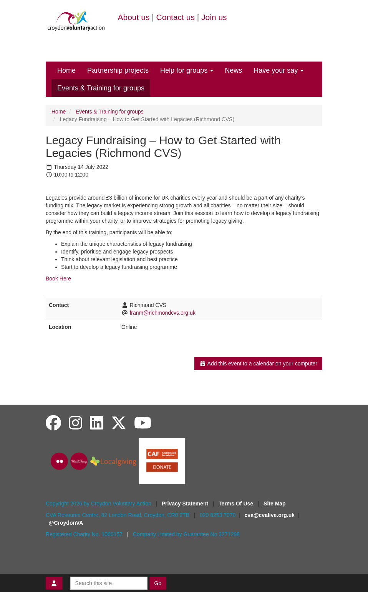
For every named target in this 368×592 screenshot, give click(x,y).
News (233, 70)
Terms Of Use (237, 503)
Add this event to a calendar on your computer (258, 363)
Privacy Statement (186, 503)
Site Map (275, 503)
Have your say (278, 70)
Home (66, 70)
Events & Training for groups (100, 88)
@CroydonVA (66, 523)
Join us (214, 17)
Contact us (175, 17)
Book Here (58, 278)
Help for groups (186, 70)
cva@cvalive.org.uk (270, 515)
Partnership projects (118, 70)
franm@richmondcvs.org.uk (162, 313)
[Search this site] (109, 583)
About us (134, 17)
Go (158, 583)
